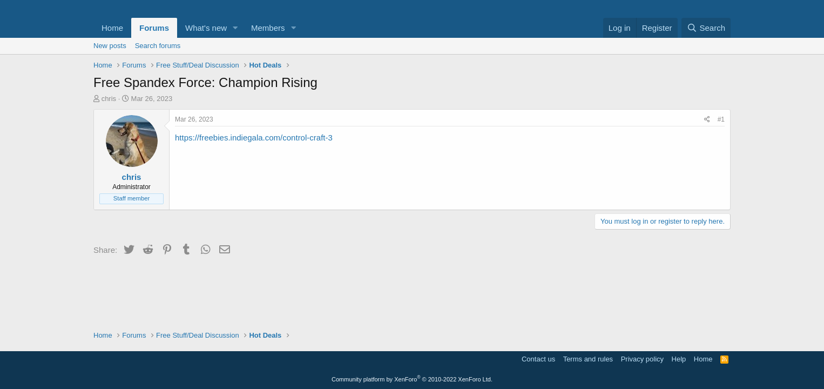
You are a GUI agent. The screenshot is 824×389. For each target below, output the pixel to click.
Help (679, 359)
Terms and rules (588, 359)
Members (268, 27)
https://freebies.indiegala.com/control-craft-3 (254, 137)
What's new (206, 27)
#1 (721, 119)
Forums (154, 27)
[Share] (707, 119)
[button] (235, 28)
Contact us (538, 359)
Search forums (158, 46)
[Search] (706, 28)
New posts (109, 46)
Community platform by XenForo (412, 379)
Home (112, 27)
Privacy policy (642, 359)
